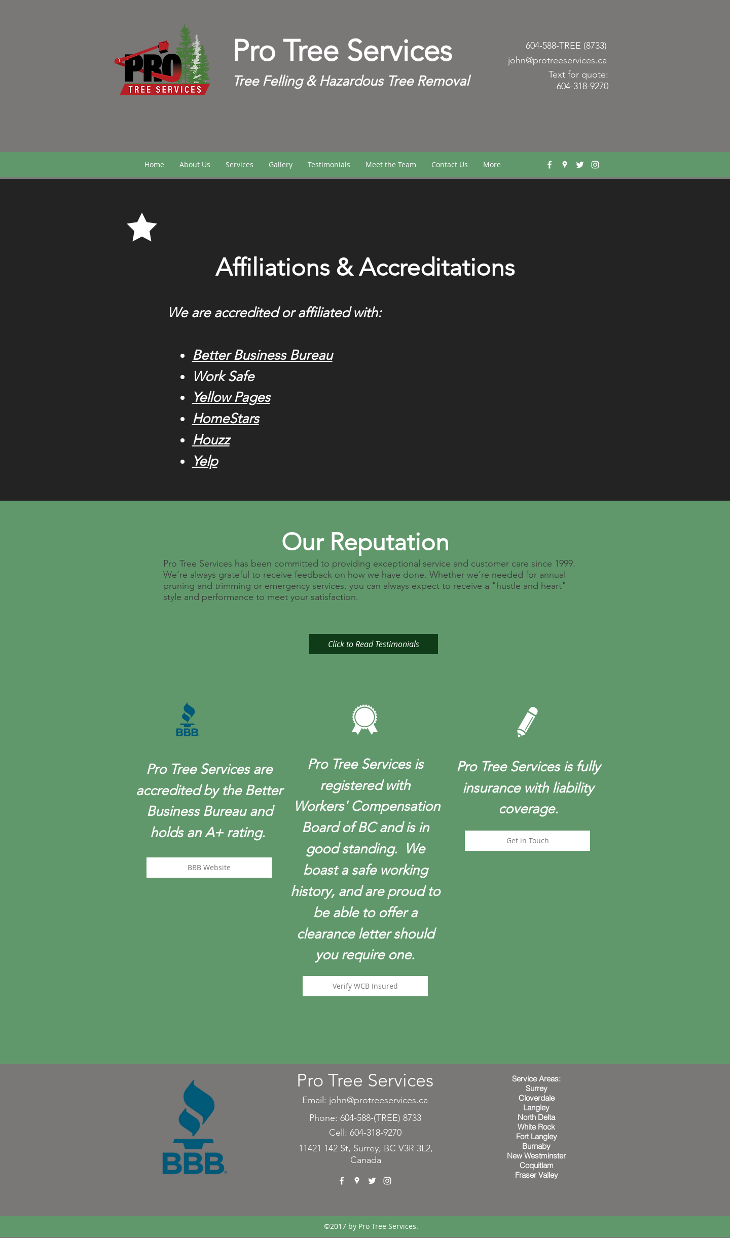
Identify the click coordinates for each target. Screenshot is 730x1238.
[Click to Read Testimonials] (373, 644)
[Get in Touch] (527, 841)
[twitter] (580, 165)
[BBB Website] (209, 867)
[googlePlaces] (565, 165)
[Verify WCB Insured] (365, 986)
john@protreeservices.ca (557, 60)
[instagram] (595, 165)
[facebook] (549, 165)
